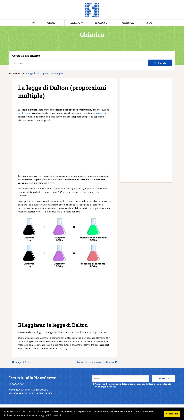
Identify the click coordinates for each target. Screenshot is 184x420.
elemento (26, 113)
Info (149, 22)
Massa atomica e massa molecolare (97, 362)
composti (101, 113)
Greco (51, 22)
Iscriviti (163, 378)
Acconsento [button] (172, 414)
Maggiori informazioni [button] (50, 415)
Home (12, 73)
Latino (75, 22)
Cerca (162, 62)
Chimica (128, 22)
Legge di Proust (21, 362)
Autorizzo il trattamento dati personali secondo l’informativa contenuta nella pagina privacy (133, 385)
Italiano (101, 22)
